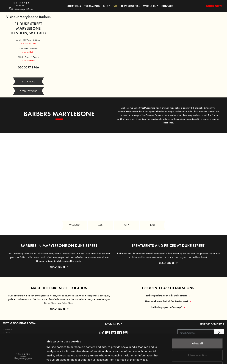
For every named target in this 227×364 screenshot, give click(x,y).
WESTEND (74, 224)
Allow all (197, 317)
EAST (152, 224)
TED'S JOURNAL (130, 6)
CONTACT (167, 6)
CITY (126, 224)
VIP (115, 6)
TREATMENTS (92, 6)
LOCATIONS (74, 6)
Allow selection (197, 329)
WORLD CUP (150, 6)
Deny (197, 340)
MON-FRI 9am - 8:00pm (28, 39)
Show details (186, 357)
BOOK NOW (214, 6)
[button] (69, 14)
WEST (100, 224)
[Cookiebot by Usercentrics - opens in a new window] (22, 357)
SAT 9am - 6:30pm (28, 48)
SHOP (106, 6)
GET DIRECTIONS (28, 91)
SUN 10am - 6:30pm (28, 57)
